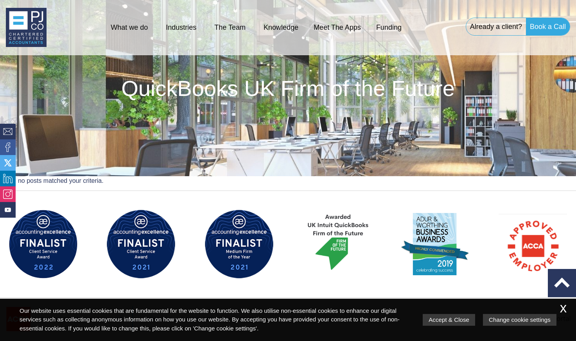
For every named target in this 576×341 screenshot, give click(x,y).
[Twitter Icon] (8, 163)
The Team (230, 27)
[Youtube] (8, 210)
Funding (389, 27)
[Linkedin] (8, 178)
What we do (129, 27)
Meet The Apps (337, 27)
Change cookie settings (520, 319)
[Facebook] (8, 147)
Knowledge (281, 27)
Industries (181, 27)
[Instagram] (8, 194)
